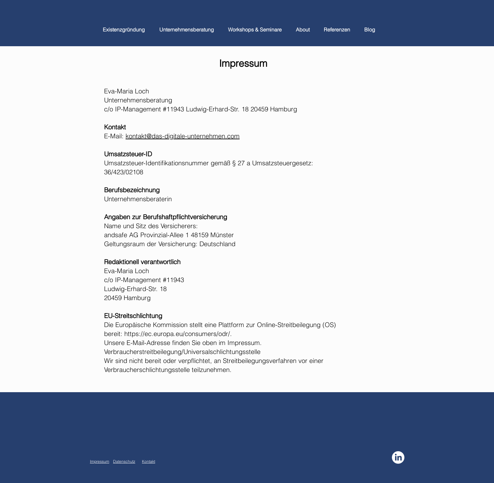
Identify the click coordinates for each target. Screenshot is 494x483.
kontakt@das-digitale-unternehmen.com (183, 136)
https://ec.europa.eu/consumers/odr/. (178, 334)
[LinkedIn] (398, 457)
